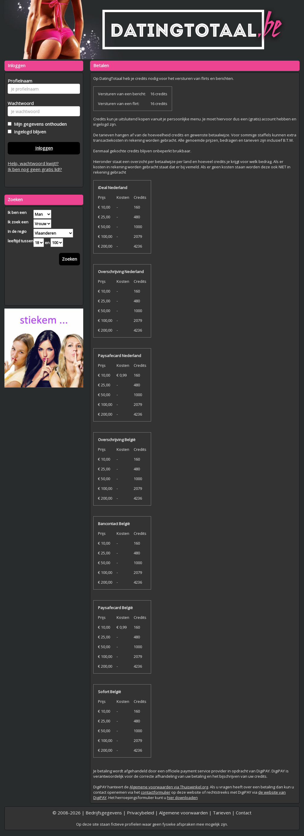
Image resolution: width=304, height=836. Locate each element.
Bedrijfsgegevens (104, 813)
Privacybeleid (140, 813)
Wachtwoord (19, 103)
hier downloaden (182, 797)
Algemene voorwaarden (183, 813)
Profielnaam (19, 81)
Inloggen (44, 148)
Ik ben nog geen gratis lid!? (35, 169)
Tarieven (222, 813)
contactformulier (155, 792)
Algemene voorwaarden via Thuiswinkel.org (169, 787)
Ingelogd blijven (29, 132)
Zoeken (69, 259)
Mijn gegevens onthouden (39, 124)
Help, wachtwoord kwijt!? (33, 163)
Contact (243, 813)
